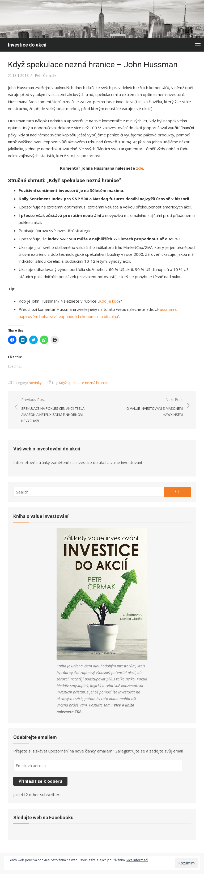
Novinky (35, 382)
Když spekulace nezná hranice (83, 382)
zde (139, 168)
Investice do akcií (27, 45)
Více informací (137, 860)
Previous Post (59, 410)
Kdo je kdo (109, 301)
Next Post (145, 407)
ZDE (78, 711)
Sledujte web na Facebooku (43, 817)
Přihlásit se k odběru (40, 781)
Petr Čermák (45, 75)
